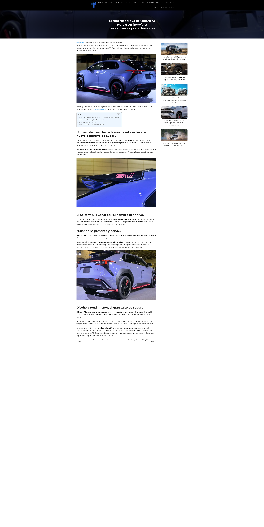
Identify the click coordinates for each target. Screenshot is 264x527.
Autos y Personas (139, 2)
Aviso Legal (159, 2)
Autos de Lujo (120, 2)
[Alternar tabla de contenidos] (118, 114)
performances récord (101, 109)
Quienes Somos (169, 2)
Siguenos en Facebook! (167, 8)
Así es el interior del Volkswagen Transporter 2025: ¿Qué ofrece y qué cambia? (137, 340)
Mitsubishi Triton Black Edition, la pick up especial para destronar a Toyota (94, 340)
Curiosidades (150, 2)
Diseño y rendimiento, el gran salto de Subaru (91, 124)
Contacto (155, 8)
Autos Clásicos (109, 2)
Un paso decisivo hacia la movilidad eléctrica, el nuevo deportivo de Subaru (99, 117)
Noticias (100, 2)
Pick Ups (129, 2)
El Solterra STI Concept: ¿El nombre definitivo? (91, 120)
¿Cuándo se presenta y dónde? (87, 122)
